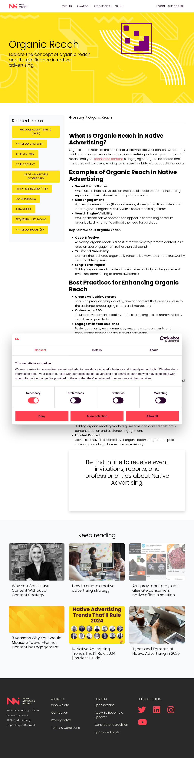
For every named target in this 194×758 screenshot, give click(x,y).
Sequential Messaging (31, 219)
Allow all (152, 416)
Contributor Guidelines (111, 725)
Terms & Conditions (65, 728)
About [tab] (154, 350)
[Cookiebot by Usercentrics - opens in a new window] (162, 339)
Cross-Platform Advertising (36, 176)
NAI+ (118, 6)
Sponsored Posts (107, 732)
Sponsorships (104, 705)
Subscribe (176, 6)
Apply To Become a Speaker (109, 714)
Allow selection (97, 416)
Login (160, 6)
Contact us (59, 712)
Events (67, 6)
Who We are (60, 705)
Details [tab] (97, 350)
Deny (41, 416)
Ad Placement (25, 164)
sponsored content (108, 159)
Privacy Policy (61, 720)
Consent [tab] (40, 350)
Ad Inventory (25, 154)
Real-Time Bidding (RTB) (32, 188)
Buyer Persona (26, 199)
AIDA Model (23, 209)
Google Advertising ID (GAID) (35, 131)
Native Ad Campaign (29, 144)
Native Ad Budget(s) (30, 229)
